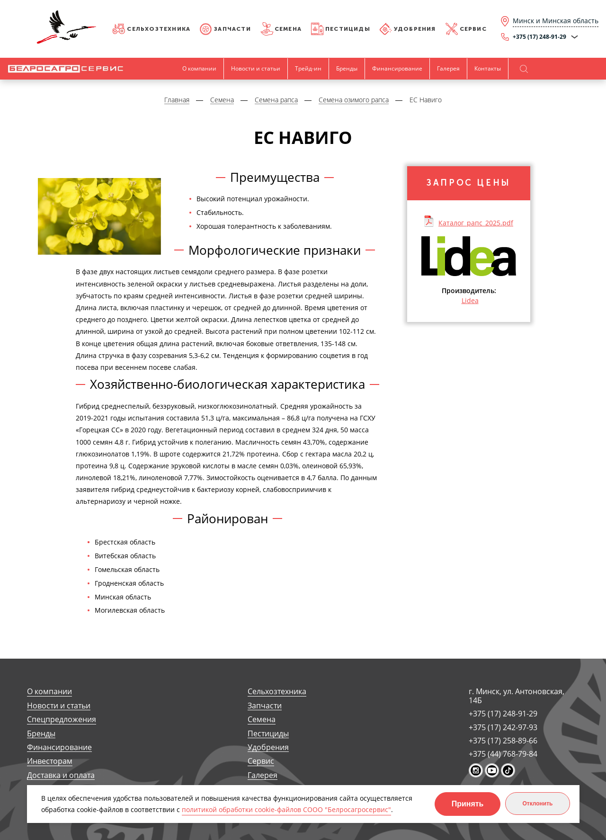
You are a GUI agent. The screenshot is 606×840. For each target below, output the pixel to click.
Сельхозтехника (158, 29)
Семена (288, 29)
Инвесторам (49, 761)
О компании (199, 68)
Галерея (448, 68)
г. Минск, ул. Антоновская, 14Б (516, 696)
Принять (468, 804)
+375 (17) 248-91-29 (503, 713)
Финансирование (397, 68)
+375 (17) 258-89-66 (503, 740)
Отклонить (537, 803)
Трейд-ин (308, 68)
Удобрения (415, 29)
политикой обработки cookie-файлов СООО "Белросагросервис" (286, 809)
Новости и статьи (255, 68)
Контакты (487, 68)
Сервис (473, 29)
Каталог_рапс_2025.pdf (475, 222)
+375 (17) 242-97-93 (503, 727)
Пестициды (347, 29)
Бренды (346, 68)
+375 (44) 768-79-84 (503, 754)
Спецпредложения (61, 719)
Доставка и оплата (61, 775)
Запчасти (232, 29)
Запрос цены (469, 183)
